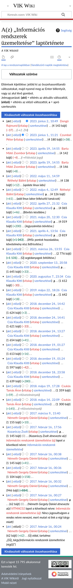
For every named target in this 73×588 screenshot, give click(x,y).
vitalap (23, 125)
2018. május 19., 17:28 (45, 386)
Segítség (63, 30)
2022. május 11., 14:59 (45, 176)
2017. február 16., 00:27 (46, 495)
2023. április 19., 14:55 (45, 148)
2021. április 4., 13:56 (44, 231)
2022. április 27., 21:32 (45, 203)
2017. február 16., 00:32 (46, 481)
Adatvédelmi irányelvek (16, 574)
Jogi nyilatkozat (32, 578)
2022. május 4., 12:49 (44, 189)
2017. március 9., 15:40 (45, 413)
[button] (36, 74)
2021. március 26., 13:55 (46, 249)
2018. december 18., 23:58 (47, 372)
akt (9, 135)
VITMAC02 (18, 508)
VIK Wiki (24, 5)
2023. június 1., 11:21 (44, 135)
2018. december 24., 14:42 (47, 303)
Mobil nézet (9, 582)
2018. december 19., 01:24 (47, 358)
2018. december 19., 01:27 (47, 344)
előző (16, 121)
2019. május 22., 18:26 (45, 290)
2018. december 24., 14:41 (47, 317)
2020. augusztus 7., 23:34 (46, 276)
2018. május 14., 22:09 (45, 399)
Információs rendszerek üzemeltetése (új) (30, 440)
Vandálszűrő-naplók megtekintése (49, 65)
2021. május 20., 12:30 (45, 217)
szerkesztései (38, 125)
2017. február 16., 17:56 (46, 427)
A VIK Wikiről (10, 578)
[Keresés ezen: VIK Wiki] (36, 14)
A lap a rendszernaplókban (15, 65)
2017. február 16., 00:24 (46, 526)
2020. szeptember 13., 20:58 (48, 262)
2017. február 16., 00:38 (46, 454)
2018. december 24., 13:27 (47, 331)
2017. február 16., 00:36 (46, 467)
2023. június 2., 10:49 (44, 121)
